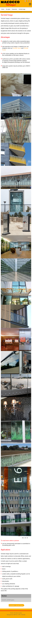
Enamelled (14, 9)
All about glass (18, 613)
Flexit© (23, 614)
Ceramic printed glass (8, 600)
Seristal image (22, 9)
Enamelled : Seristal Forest (16, 605)
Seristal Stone (17, 48)
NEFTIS (15, 614)
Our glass (8, 9)
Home (2, 9)
